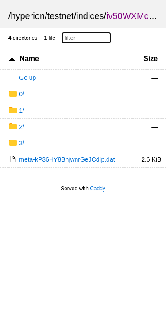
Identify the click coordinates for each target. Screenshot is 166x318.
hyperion (28, 16)
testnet (60, 16)
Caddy (97, 189)
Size (150, 58)
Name (29, 58)
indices (90, 16)
